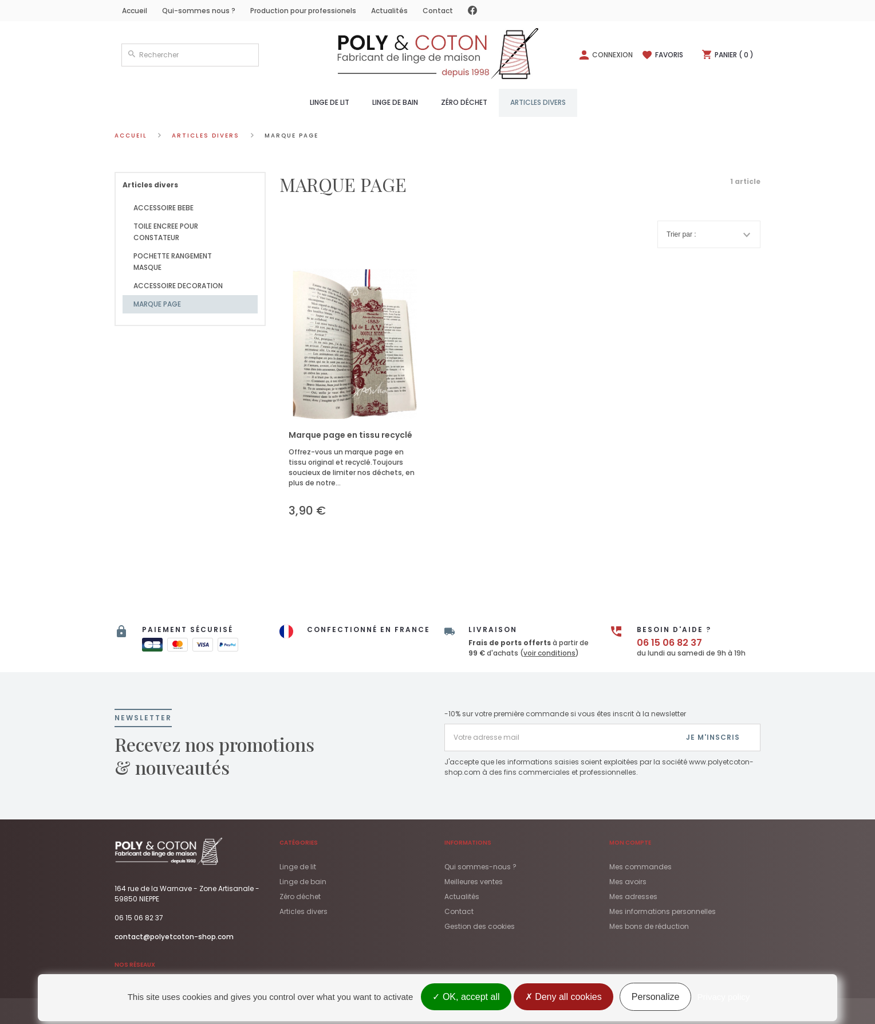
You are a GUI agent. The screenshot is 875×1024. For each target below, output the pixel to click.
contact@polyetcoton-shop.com (174, 936)
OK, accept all (465, 997)
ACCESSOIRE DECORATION (178, 286)
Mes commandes (640, 867)
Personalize (656, 997)
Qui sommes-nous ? (480, 867)
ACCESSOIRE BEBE (163, 208)
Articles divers (538, 102)
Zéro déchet (464, 102)
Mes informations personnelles (662, 911)
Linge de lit (329, 102)
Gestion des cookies (479, 926)
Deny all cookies (563, 997)
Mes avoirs (628, 881)
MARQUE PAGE (157, 304)
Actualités (389, 10)
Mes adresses (633, 896)
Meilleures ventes (473, 881)
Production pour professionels (303, 10)
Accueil (134, 10)
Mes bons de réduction (649, 926)
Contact (438, 10)
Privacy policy (723, 997)
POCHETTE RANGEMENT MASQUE (172, 261)
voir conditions (549, 653)
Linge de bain (395, 102)
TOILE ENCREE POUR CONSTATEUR (165, 231)
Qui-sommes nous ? (198, 10)
